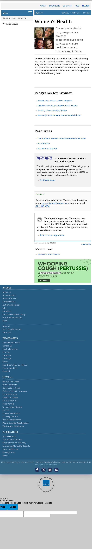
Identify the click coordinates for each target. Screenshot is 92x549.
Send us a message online (52, 235)
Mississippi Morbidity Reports (16, 446)
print (40, 13)
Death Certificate (10, 397)
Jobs (4, 308)
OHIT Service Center (12, 329)
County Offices (9, 301)
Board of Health (10, 298)
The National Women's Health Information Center (62, 138)
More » (5, 320)
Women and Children (15, 18)
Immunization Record (12, 407)
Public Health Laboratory (14, 314)
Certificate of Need (11, 388)
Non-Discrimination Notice (15, 365)
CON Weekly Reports (12, 439)
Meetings (7, 358)
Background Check (11, 381)
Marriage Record (10, 416)
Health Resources (10, 349)
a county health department (56, 203)
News (5, 361)
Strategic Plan (9, 452)
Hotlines (6, 352)
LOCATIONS (54, 5)
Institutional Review (11, 305)
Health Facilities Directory (14, 442)
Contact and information (46, 464)
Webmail (7, 332)
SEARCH (85, 5)
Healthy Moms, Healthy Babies (52, 110)
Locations (7, 311)
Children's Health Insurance (15, 391)
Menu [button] (17, 12)
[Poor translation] (12, 507)
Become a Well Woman (49, 254)
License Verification (11, 413)
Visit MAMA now (47, 180)
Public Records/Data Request (15, 423)
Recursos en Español (47, 148)
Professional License (12, 419)
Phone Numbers (10, 368)
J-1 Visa (6, 410)
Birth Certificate (10, 384)
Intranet (6, 326)
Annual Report (9, 436)
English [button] (86, 13)
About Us (7, 292)
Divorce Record (9, 400)
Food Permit (8, 403)
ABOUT (43, 5)
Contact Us (7, 345)
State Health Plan (10, 449)
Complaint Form (10, 394)
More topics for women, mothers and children (59, 115)
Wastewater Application (13, 426)
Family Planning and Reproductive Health (57, 105)
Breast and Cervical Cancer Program (55, 100)
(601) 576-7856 (42, 206)
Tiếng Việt (76, 13)
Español (65, 13)
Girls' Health (44, 143)
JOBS (77, 5)
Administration (9, 295)
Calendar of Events (11, 342)
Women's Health (10, 24)
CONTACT (67, 5)
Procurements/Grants (12, 317)
